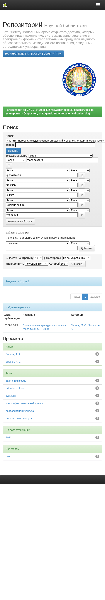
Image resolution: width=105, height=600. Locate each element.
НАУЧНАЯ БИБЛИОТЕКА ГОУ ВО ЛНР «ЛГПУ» (33, 53)
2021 (8, 437)
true (8, 456)
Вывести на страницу (19, 258)
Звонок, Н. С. (79, 325)
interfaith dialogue (16, 380)
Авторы (54, 263)
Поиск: (10, 136)
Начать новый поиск (20, 221)
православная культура (20, 410)
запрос (10, 144)
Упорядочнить (15, 263)
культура (11, 395)
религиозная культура (19, 418)
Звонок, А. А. (13, 354)
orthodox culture (15, 388)
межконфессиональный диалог (24, 403)
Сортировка (54, 258)
